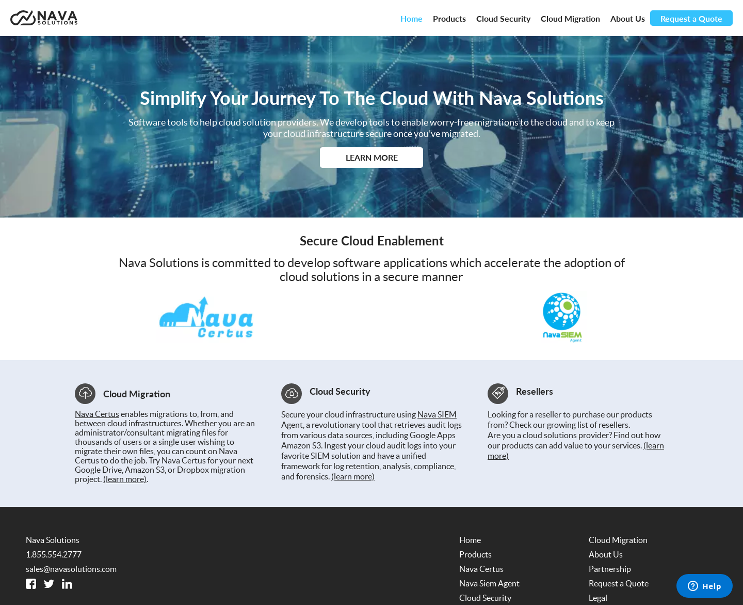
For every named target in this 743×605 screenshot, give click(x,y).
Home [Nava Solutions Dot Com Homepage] (411, 18)
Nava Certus (97, 413)
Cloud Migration (570, 18)
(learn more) (125, 479)
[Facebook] (31, 584)
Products (449, 18)
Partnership (610, 568)
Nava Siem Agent (489, 583)
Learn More (372, 157)
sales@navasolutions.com (71, 568)
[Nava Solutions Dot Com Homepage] (43, 18)
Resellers (534, 391)
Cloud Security (503, 18)
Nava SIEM (437, 414)
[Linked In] (67, 584)
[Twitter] (49, 584)
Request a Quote (691, 18)
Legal (598, 597)
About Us (627, 18)
